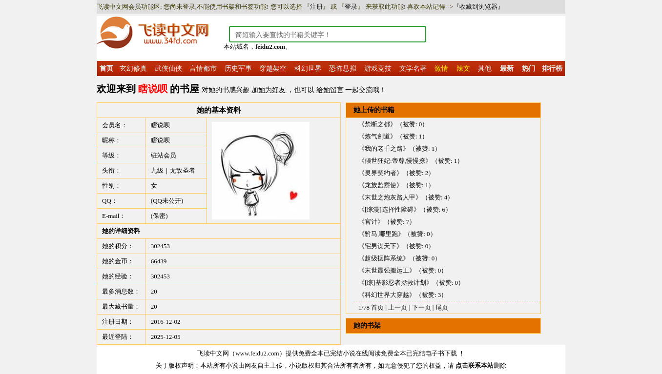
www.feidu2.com (257, 353)
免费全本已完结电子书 (412, 353)
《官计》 (371, 221)
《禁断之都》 (377, 124)
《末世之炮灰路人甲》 (390, 197)
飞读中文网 (213, 353)
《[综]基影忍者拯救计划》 (395, 282)
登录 (351, 6)
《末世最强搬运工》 (386, 270)
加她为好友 (269, 90)
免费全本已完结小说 (326, 353)
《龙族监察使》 (380, 185)
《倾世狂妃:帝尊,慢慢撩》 (395, 160)
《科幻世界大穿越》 (386, 294)
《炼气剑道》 (377, 136)
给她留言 (330, 90)
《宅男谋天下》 (380, 246)
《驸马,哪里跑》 (381, 233)
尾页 (441, 307)
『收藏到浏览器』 (478, 6)
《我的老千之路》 (383, 148)
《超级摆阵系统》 (383, 258)
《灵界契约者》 (380, 173)
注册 (316, 6)
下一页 (421, 307)
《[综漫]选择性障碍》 (389, 209)
